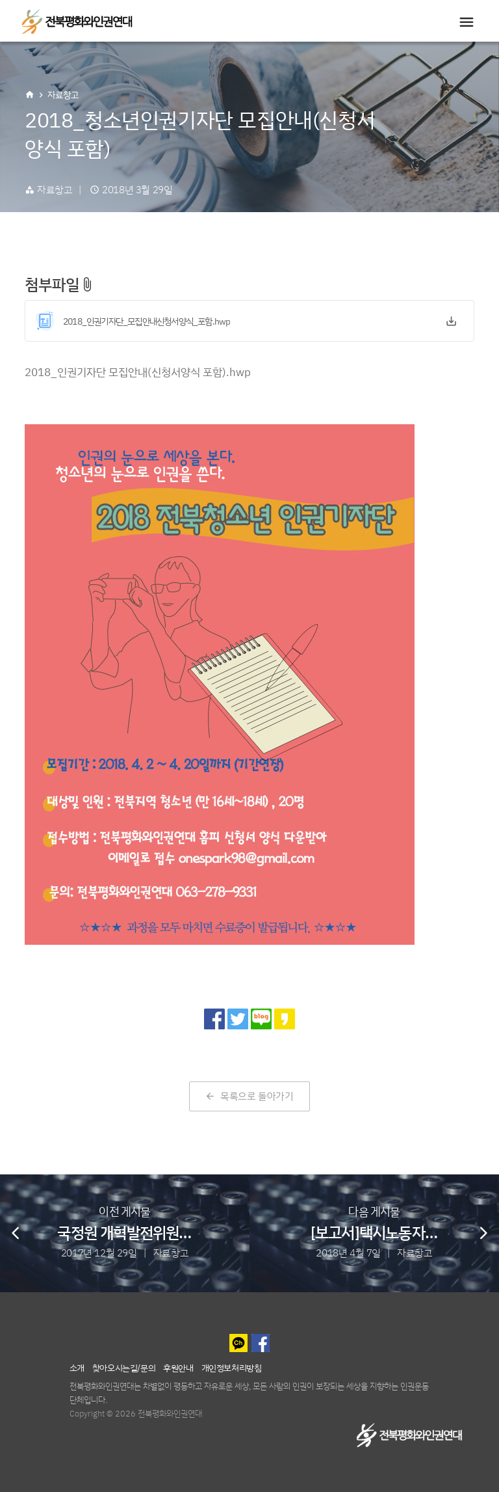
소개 (77, 1367)
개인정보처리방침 (231, 1367)
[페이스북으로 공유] (214, 1019)
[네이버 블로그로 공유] (261, 1019)
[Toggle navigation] (466, 22)
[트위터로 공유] (237, 1019)
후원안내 (178, 1367)
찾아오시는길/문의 (123, 1367)
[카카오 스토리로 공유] (284, 1019)
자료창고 (63, 94)
